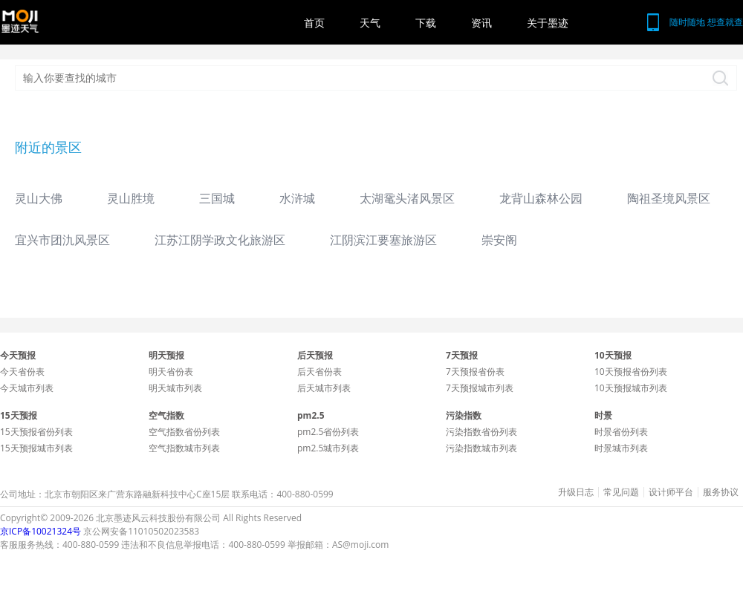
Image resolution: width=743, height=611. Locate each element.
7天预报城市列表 (479, 388)
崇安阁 (499, 240)
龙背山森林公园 (541, 198)
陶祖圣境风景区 (668, 198)
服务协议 (721, 492)
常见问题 (621, 492)
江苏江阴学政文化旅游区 (220, 240)
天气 (370, 23)
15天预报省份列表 (36, 431)
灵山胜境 (131, 198)
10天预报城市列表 (630, 388)
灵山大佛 (38, 198)
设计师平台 (671, 492)
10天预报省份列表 (630, 371)
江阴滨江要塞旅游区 (383, 240)
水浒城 (297, 198)
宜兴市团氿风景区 (62, 240)
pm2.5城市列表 (328, 448)
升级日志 (576, 492)
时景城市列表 (621, 448)
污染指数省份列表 (481, 431)
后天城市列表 (324, 388)
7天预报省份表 (475, 371)
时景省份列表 (621, 431)
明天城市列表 (175, 388)
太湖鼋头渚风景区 (407, 198)
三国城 (217, 198)
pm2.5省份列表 (328, 431)
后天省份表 (319, 371)
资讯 (481, 23)
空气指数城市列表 (184, 448)
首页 (314, 23)
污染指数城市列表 (481, 448)
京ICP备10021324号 (40, 531)
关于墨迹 (547, 23)
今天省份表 (22, 371)
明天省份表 (171, 371)
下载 (425, 23)
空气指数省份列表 (184, 431)
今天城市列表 (26, 388)
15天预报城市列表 (36, 448)
